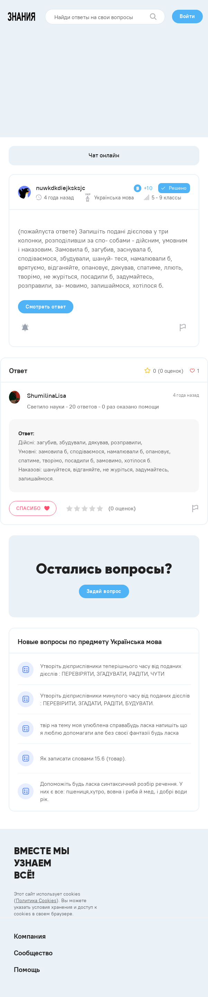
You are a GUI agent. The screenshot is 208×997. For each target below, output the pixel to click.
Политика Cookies (36, 900)
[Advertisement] (104, 78)
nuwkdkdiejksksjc (60, 188)
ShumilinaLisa (46, 395)
